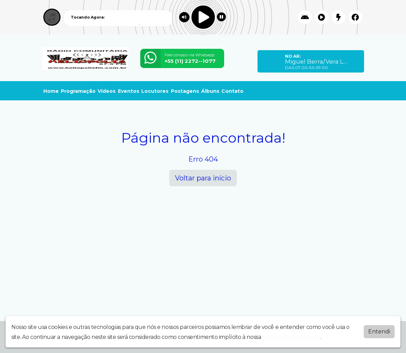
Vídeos (107, 91)
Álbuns (210, 91)
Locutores (154, 91)
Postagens (185, 91)
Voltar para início (203, 178)
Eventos (128, 91)
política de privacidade (291, 337)
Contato (232, 91)
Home (51, 91)
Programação (78, 91)
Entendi (379, 331)
